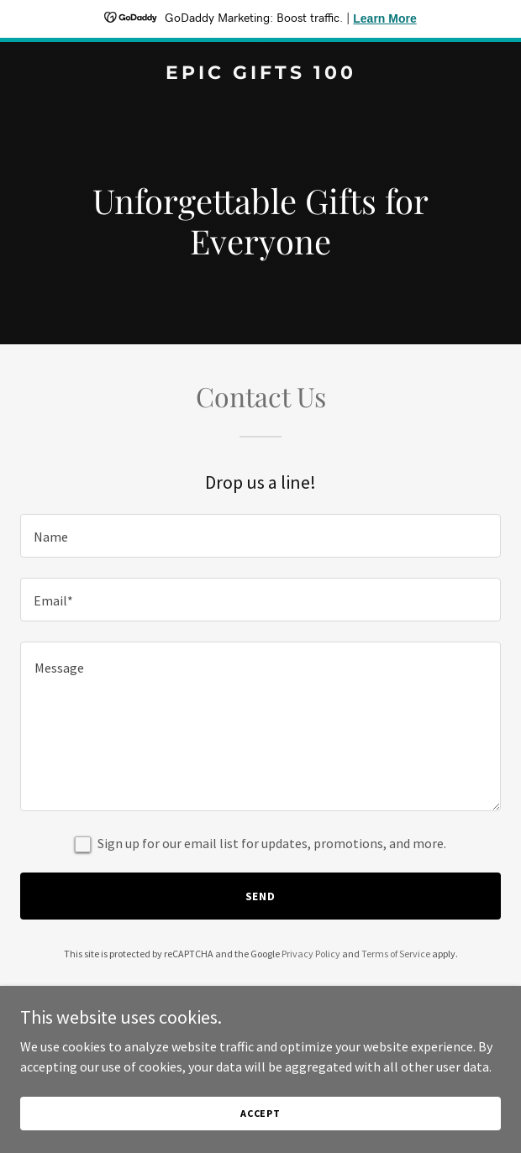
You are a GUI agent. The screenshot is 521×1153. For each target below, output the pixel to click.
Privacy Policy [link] (311, 953)
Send (260, 896)
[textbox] (260, 536)
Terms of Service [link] (395, 953)
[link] (260, 74)
